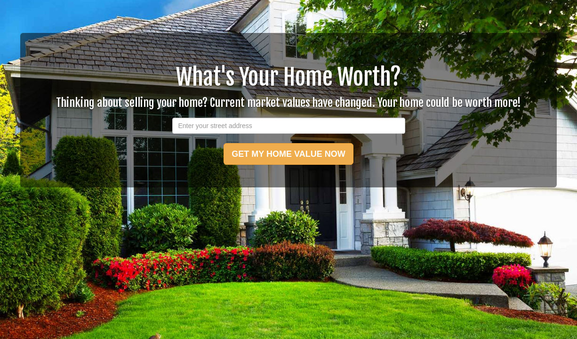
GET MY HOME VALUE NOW (288, 154)
